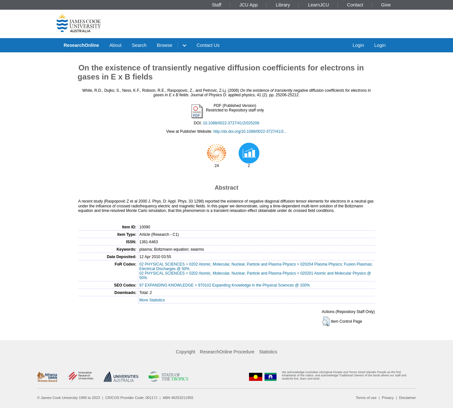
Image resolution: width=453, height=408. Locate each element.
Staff (216, 4)
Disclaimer (407, 398)
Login (358, 45)
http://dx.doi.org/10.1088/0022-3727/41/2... (250, 131)
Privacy (388, 398)
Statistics (268, 351)
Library (283, 4)
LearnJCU (318, 4)
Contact (355, 4)
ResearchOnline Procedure (227, 351)
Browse (164, 45)
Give (386, 4)
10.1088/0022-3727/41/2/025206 (231, 123)
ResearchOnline (81, 45)
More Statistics (152, 300)
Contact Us (208, 45)
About (115, 45)
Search (139, 45)
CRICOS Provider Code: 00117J (131, 398)
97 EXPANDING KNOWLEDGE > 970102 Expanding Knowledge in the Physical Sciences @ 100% (224, 285)
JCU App (248, 4)
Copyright (185, 351)
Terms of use (366, 398)
